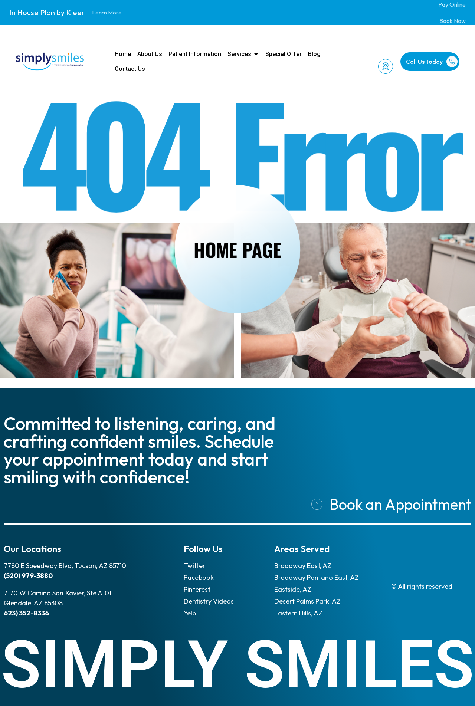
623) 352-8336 (26, 613)
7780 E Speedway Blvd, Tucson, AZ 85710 (65, 565)
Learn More (107, 12)
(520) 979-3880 (28, 575)
